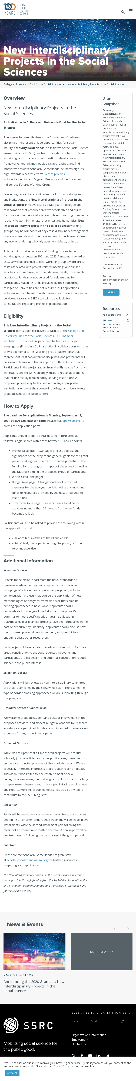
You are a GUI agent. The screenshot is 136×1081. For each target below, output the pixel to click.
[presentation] (114, 926)
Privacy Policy (61, 1066)
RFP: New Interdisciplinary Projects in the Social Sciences (111, 326)
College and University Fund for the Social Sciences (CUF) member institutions (44, 336)
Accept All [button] (12, 1072)
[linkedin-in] (100, 1056)
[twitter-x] (75, 1056)
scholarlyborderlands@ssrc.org (27, 860)
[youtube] (92, 1056)
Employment (80, 1039)
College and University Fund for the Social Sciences (32, 84)
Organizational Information (89, 1035)
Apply (111, 292)
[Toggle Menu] (130, 9)
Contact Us (79, 1044)
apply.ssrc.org (71, 421)
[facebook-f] (83, 1056)
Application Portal (112, 314)
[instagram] (107, 1056)
